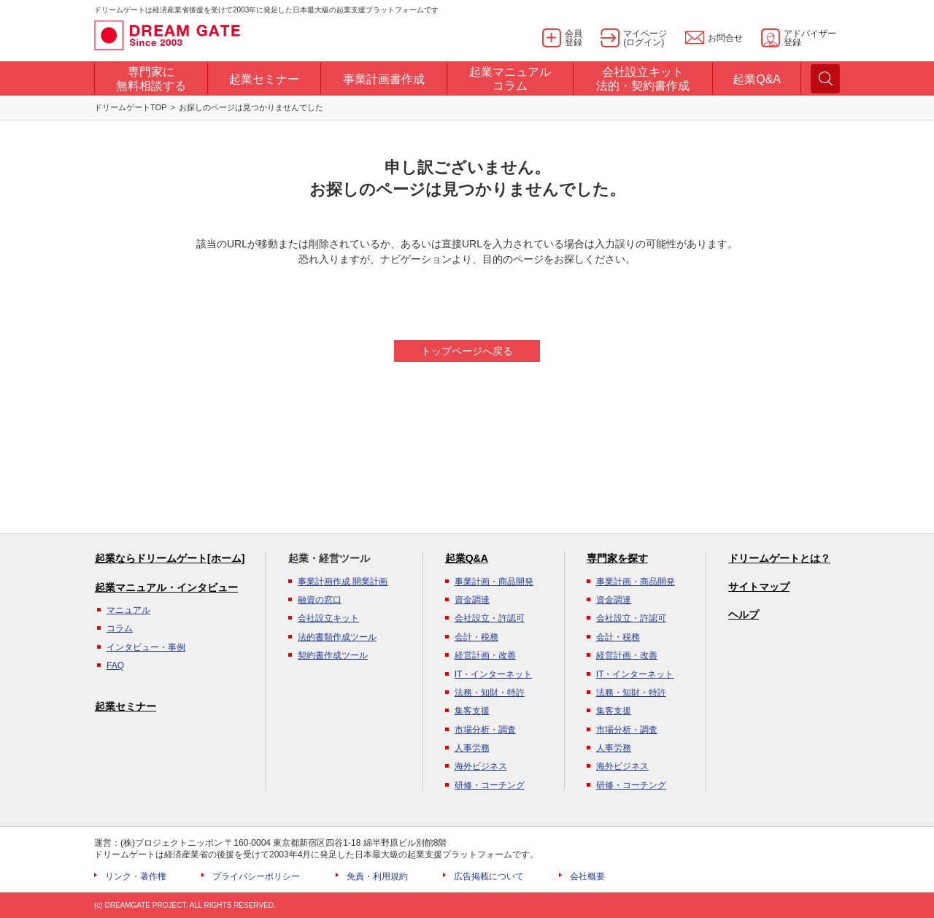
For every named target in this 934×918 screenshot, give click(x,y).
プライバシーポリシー (256, 876)
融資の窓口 (319, 600)
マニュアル (128, 610)
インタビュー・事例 (146, 647)
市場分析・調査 (485, 730)
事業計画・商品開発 (494, 581)
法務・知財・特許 (490, 692)
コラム (120, 628)
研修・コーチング (490, 785)
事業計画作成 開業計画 (342, 581)
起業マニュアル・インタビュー (166, 587)
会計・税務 (476, 637)
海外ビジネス (481, 766)
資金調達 (472, 600)
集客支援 (472, 711)
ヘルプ (743, 614)
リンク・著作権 (135, 876)
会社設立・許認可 (490, 618)
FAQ (115, 665)
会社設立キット (328, 618)
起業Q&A (466, 558)
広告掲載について (489, 876)
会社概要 (587, 876)
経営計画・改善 (485, 655)
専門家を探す (617, 558)
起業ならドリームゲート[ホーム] (169, 558)
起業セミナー (125, 706)
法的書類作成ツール (337, 637)
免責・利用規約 (377, 876)
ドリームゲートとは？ (779, 558)
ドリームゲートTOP (130, 107)
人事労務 (472, 748)
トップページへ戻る (467, 351)
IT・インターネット (494, 674)
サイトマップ (759, 587)
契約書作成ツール (333, 655)
